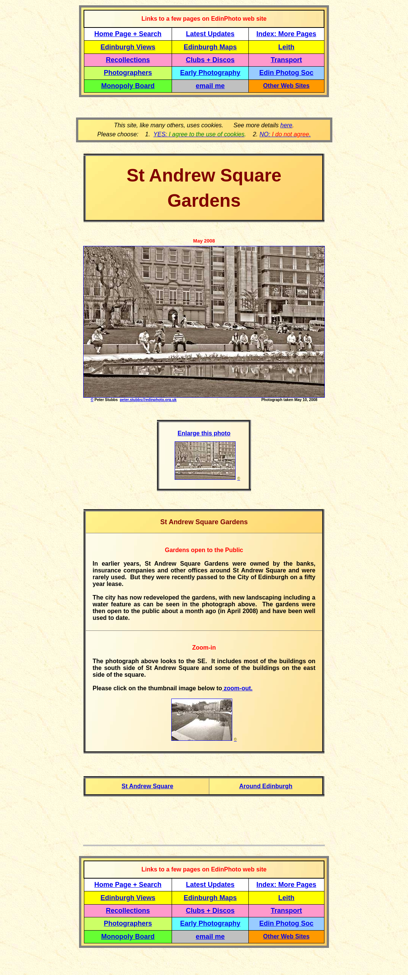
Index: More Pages (286, 34)
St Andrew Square (147, 786)
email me (210, 86)
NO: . (285, 134)
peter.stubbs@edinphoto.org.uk (148, 400)
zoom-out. (237, 688)
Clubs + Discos (210, 60)
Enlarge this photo (204, 433)
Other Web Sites (286, 85)
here (286, 125)
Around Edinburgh (265, 786)
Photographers (128, 72)
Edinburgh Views (127, 47)
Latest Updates (210, 34)
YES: (199, 134)
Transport (286, 60)
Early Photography (210, 72)
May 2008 (204, 241)
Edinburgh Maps (210, 47)
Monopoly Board (128, 86)
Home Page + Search (128, 34)
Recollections (128, 60)
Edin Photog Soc (286, 72)
